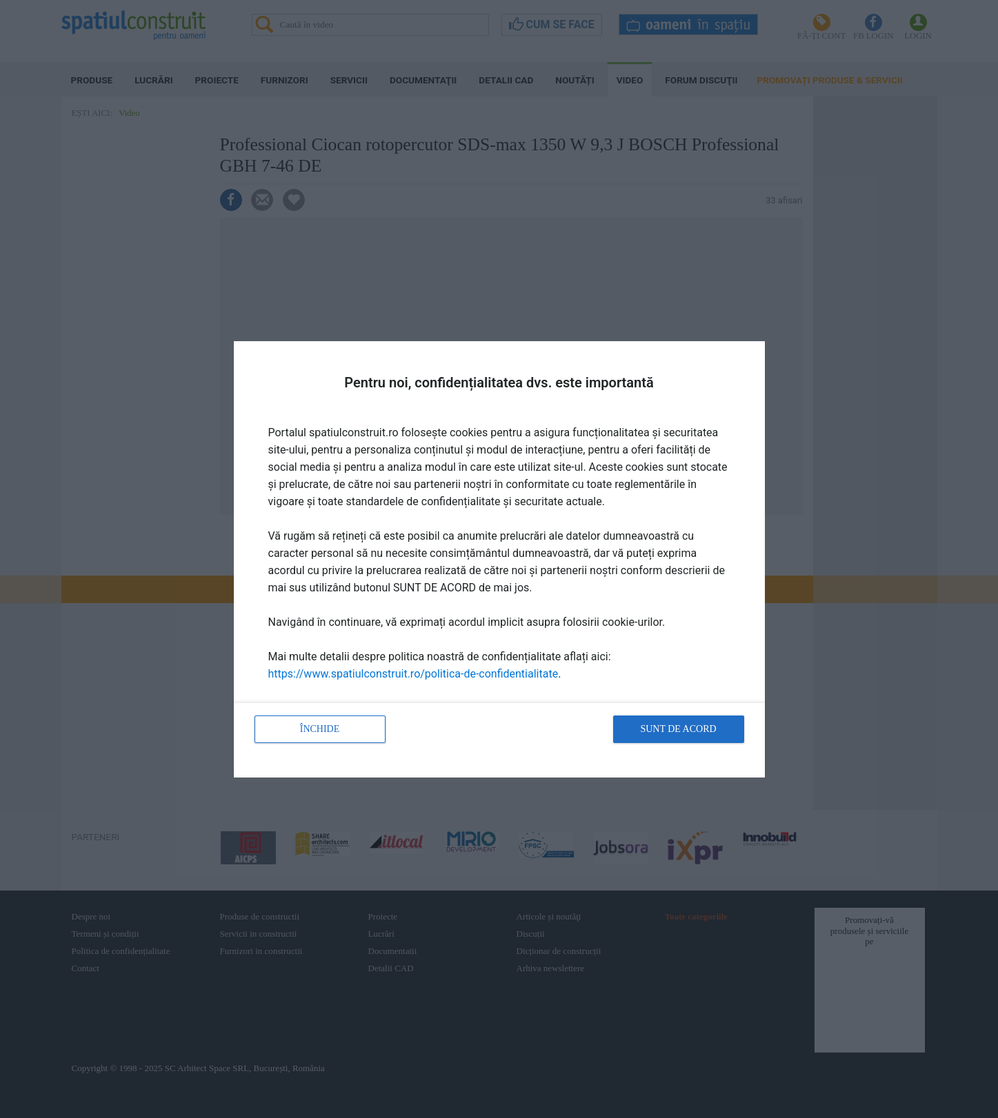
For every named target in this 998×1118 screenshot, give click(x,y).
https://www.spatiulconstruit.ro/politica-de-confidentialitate (413, 673)
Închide (320, 729)
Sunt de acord (678, 729)
